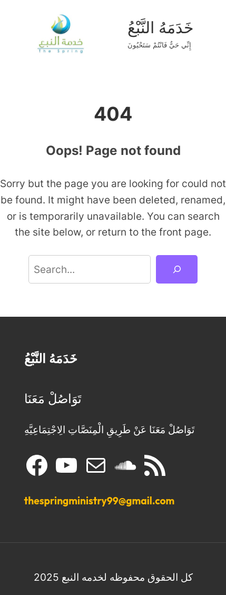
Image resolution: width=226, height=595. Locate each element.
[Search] (177, 269)
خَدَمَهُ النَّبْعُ (160, 27)
